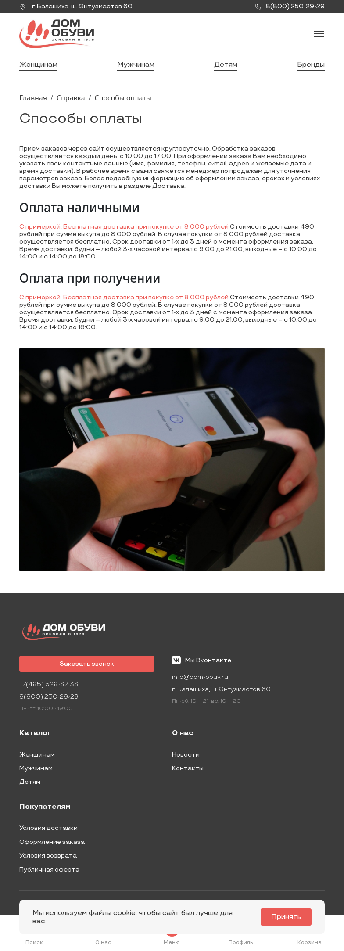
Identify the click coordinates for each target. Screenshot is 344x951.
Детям (225, 65)
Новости (186, 754)
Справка (71, 98)
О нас (183, 733)
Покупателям (45, 807)
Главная (33, 98)
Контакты (188, 768)
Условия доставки (48, 828)
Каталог (35, 733)
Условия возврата (48, 855)
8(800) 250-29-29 (49, 696)
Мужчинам (135, 65)
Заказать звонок (87, 663)
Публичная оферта (49, 869)
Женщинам (38, 65)
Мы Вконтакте (201, 660)
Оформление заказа (52, 842)
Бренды (311, 65)
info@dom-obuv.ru (200, 677)
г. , (76, 7)
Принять (286, 917)
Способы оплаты (123, 98)
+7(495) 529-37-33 (49, 684)
